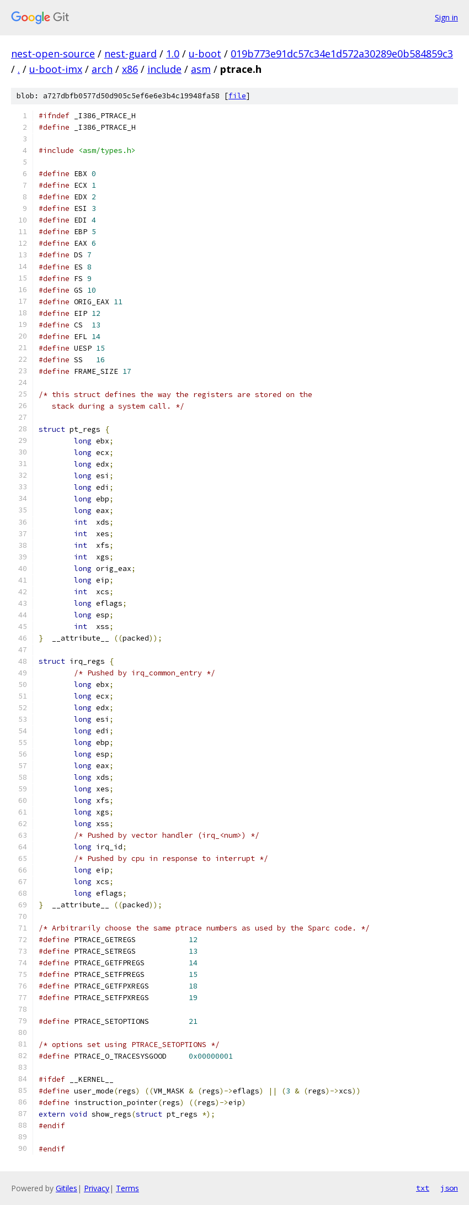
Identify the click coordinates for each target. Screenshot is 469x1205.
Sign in (446, 17)
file (237, 96)
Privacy (96, 1188)
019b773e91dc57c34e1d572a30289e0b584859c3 (342, 53)
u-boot (205, 53)
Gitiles (66, 1188)
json (449, 1188)
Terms (127, 1188)
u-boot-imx (55, 69)
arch (102, 69)
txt (422, 1188)
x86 (130, 69)
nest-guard (130, 53)
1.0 (172, 53)
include (164, 69)
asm (201, 69)
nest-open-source (53, 53)
